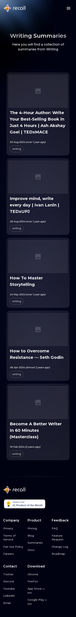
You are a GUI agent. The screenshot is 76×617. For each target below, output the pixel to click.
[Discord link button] (13, 581)
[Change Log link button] (62, 546)
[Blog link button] (38, 535)
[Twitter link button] (13, 574)
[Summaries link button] (38, 542)
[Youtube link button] (13, 588)
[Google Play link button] (38, 601)
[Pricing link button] (38, 528)
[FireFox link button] (38, 581)
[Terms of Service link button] (13, 537)
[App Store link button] (38, 590)
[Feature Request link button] (62, 537)
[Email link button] (13, 603)
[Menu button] (68, 8)
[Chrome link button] (38, 574)
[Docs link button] (38, 550)
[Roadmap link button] (62, 554)
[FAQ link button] (62, 528)
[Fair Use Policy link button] (13, 546)
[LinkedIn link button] (13, 595)
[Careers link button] (13, 554)
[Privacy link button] (13, 528)
